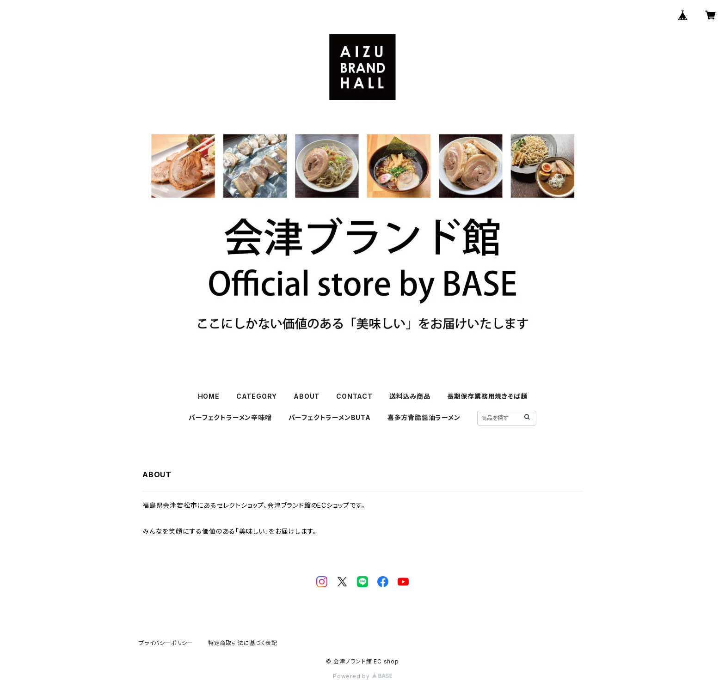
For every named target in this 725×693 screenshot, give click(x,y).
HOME (209, 396)
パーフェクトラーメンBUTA (330, 417)
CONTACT (354, 396)
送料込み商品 (409, 396)
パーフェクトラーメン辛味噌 (230, 417)
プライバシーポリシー (166, 642)
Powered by (362, 676)
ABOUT (306, 396)
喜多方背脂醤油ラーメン (424, 417)
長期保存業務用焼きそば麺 (487, 396)
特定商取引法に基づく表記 (242, 642)
